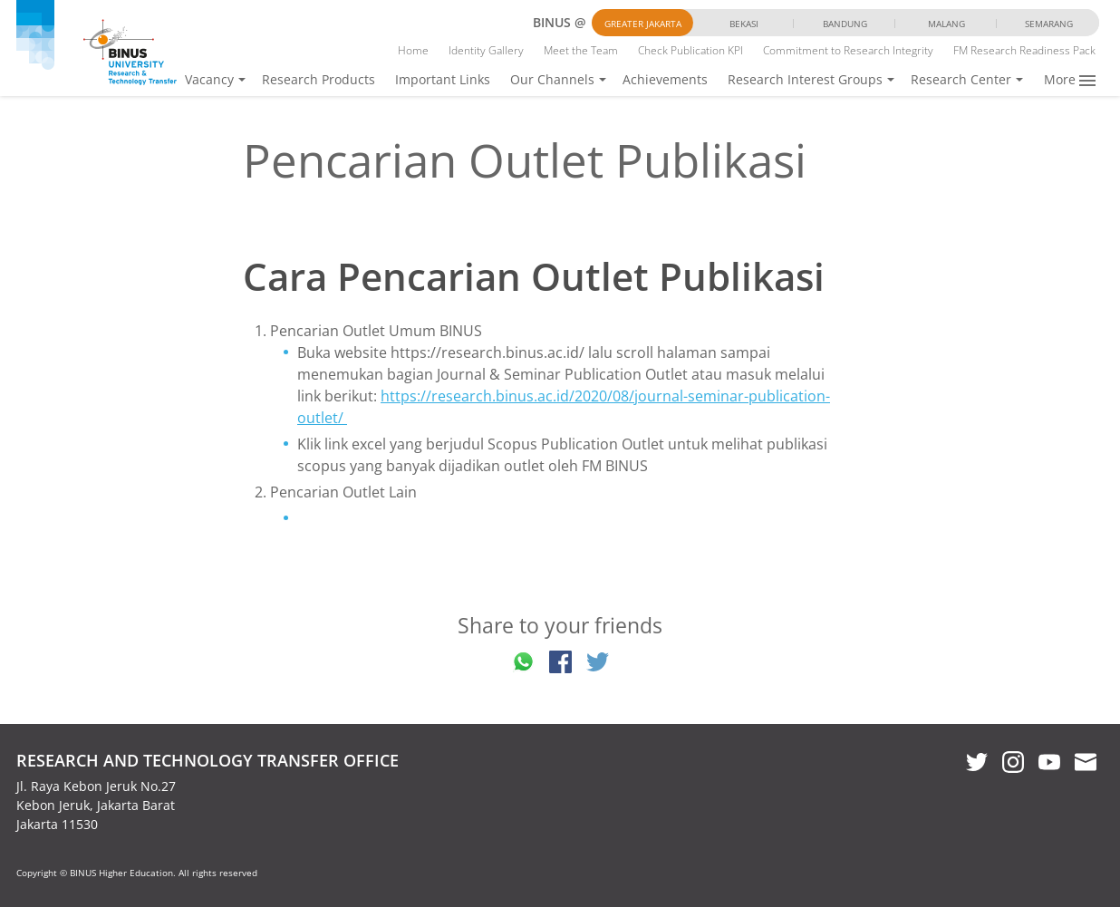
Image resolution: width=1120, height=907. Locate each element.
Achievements (665, 79)
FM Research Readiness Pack (1024, 50)
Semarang (1049, 23)
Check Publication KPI (690, 50)
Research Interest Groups (805, 79)
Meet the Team (581, 50)
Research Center (961, 79)
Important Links (442, 79)
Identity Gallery (486, 50)
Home (413, 50)
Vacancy (209, 79)
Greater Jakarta (642, 23)
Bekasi (743, 23)
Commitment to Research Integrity (848, 50)
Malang (946, 23)
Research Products (318, 79)
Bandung (845, 23)
